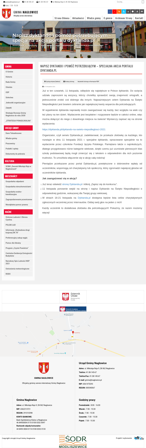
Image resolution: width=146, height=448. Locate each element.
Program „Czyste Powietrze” (17, 248)
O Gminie (9, 72)
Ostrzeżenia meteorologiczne (17, 269)
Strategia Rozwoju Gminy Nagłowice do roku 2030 (16, 114)
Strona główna (18, 45)
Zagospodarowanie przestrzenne (19, 199)
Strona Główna (62, 18)
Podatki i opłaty (12, 149)
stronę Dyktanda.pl (72, 184)
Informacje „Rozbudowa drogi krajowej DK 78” (18, 231)
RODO (8, 274)
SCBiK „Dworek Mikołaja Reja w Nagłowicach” (18, 167)
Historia (9, 77)
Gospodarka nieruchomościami (18, 187)
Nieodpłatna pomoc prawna (17, 205)
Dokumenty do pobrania (15, 154)
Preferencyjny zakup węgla (16, 238)
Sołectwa (9, 97)
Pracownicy (10, 143)
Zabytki (9, 108)
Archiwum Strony (123, 18)
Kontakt (139, 18)
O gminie (108, 18)
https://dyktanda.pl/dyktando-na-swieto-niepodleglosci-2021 (74, 129)
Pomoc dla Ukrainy (13, 243)
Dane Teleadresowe (14, 133)
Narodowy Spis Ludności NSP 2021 (17, 262)
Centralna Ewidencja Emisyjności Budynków (19, 254)
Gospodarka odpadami (15, 181)
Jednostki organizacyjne (15, 103)
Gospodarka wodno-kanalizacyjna (14, 193)
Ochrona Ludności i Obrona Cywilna (17, 218)
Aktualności (78, 18)
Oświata (9, 87)
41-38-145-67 (91, 372)
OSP (7, 92)
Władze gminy (94, 18)
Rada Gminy (10, 82)
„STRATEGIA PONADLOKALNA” (18, 121)
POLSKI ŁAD (11, 225)
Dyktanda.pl (84, 197)
